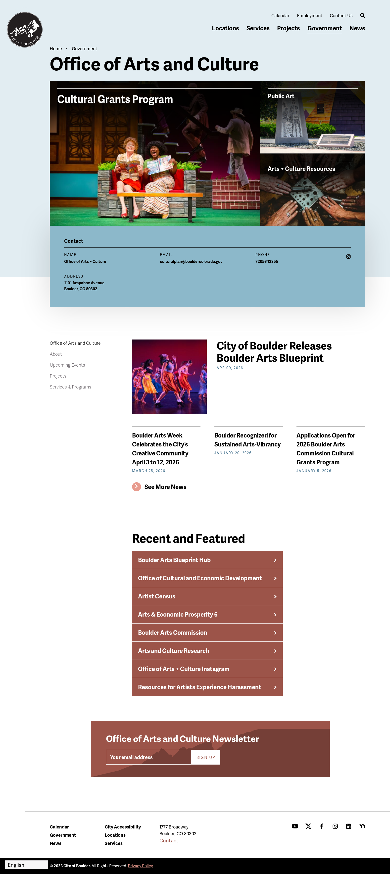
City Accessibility (123, 827)
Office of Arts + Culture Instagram (184, 669)
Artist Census (156, 596)
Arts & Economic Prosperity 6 (178, 614)
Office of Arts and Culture (75, 343)
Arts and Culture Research (173, 650)
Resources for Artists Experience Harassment (199, 687)
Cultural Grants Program (115, 98)
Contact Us (341, 15)
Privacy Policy (140, 866)
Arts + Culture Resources (301, 168)
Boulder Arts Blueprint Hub (174, 560)
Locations (225, 28)
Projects (288, 28)
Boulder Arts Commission (172, 632)
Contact (168, 840)
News (357, 28)
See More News (166, 487)
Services (258, 28)
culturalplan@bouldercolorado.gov (191, 261)
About (56, 354)
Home (56, 48)
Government (324, 28)
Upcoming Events (67, 365)
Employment (309, 15)
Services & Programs (70, 387)
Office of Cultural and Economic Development (200, 578)
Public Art (281, 96)
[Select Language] (26, 864)
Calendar (280, 15)
